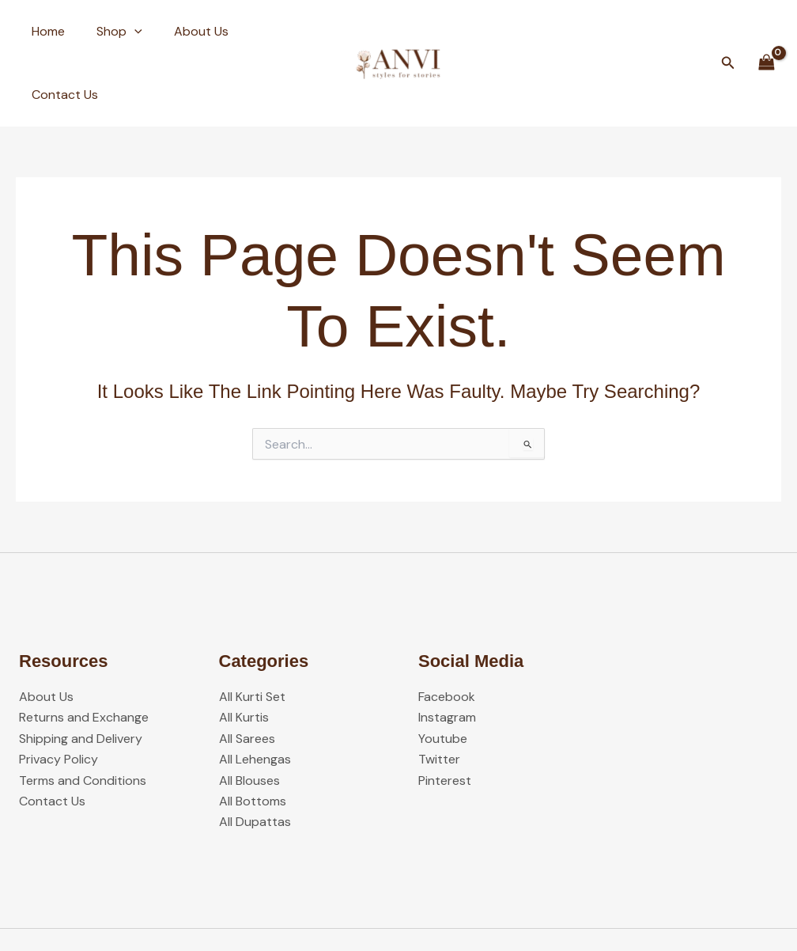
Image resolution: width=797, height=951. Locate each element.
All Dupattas (255, 759)
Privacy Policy (58, 696)
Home (45, 31)
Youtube (442, 675)
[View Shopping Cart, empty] (766, 31)
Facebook (446, 633)
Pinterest (444, 717)
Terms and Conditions (82, 717)
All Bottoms (252, 737)
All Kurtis (244, 654)
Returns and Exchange (84, 654)
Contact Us (271, 31)
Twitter (439, 696)
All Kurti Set (252, 633)
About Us (185, 31)
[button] (125, 31)
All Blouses (249, 717)
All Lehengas (255, 696)
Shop (110, 31)
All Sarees (247, 675)
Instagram (447, 654)
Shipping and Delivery (80, 675)
